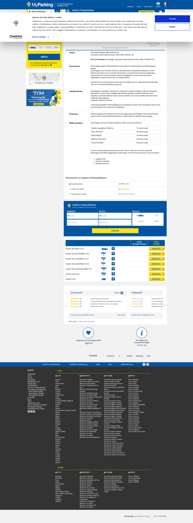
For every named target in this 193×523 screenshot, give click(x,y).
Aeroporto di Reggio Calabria (89, 422)
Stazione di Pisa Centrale (112, 420)
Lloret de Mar (59, 484)
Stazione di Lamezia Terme (112, 401)
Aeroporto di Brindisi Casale (89, 393)
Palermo (58, 422)
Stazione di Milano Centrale (112, 405)
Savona (57, 445)
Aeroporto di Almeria (86, 478)
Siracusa (58, 449)
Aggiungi (88, 343)
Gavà (57, 480)
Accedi (30, 378)
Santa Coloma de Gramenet (64, 493)
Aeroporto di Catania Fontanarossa (91, 397)
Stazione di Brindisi (110, 385)
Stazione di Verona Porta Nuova (114, 453)
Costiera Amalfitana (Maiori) (64, 401)
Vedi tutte (90, 321)
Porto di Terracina (134, 422)
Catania (57, 393)
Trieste (57, 456)
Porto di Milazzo (133, 399)
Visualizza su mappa (44, 82)
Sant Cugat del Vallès (62, 492)
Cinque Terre (59, 395)
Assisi (57, 385)
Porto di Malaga (133, 480)
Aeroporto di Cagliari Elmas (88, 395)
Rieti (56, 433)
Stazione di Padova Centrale (113, 418)
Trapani (57, 455)
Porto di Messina (133, 397)
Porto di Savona (133, 416)
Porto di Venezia (133, 430)
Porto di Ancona (133, 379)
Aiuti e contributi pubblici (37, 405)
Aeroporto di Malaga (86, 492)
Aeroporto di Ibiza (85, 486)
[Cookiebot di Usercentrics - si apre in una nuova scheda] (16, 25)
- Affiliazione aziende (35, 391)
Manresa (58, 490)
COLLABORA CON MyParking (78, 364)
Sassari (57, 443)
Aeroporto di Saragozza (87, 501)
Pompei (57, 428)
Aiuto (30, 376)
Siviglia (57, 497)
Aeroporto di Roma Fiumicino (89, 426)
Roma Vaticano (129, 194)
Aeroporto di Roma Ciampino (89, 424)
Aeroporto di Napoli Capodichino (90, 412)
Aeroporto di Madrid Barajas (89, 490)
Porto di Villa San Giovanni (136, 431)
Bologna (58, 389)
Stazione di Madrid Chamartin (113, 482)
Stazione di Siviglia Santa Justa (114, 488)
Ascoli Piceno (59, 383)
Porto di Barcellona (134, 478)
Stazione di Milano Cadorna (113, 403)
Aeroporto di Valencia (86, 507)
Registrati (31, 380)
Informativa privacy (35, 407)
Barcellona (58, 478)
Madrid (57, 486)
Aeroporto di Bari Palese (87, 383)
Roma (121, 194)
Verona (57, 460)
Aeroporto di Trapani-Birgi (88, 431)
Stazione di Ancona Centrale (113, 379)
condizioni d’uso (127, 364)
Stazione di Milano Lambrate (113, 407)
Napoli (57, 418)
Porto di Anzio (132, 381)
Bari (56, 387)
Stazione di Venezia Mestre (112, 451)
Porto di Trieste (133, 426)
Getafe (57, 482)
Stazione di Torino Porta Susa (113, 445)
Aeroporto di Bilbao (86, 482)
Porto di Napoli (133, 403)
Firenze (57, 405)
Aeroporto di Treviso (86, 433)
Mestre (57, 414)
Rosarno (58, 439)
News (98, 364)
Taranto (57, 451)
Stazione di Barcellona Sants (113, 478)
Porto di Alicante (133, 476)
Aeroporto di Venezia (86, 435)
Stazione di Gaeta (109, 395)
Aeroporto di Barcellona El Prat (89, 480)
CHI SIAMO (31, 397)
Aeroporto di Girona (86, 484)
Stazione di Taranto (110, 441)
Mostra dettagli (39, 25)
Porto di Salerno (133, 414)
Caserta (57, 391)
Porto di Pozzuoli (134, 410)
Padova (57, 420)
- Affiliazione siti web (35, 395)
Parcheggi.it (146, 516)
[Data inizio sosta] (83, 216)
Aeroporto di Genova (86, 403)
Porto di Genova (133, 395)
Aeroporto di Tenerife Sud (88, 505)
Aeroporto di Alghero (86, 379)
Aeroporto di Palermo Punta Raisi (90, 416)
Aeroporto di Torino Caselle (88, 430)
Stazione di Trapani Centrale (113, 447)
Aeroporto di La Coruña (87, 488)
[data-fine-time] (54, 38)
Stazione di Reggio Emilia (112, 426)
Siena (57, 447)
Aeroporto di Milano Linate (88, 407)
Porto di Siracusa (133, 418)
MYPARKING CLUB (33, 382)
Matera (57, 412)
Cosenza (58, 399)
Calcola (115, 230)
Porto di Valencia (133, 482)
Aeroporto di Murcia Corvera (89, 493)
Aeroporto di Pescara (86, 418)
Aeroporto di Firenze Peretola (89, 401)
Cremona (58, 403)
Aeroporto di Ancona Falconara (89, 381)
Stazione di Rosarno (110, 437)
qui (125, 18)
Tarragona (58, 499)
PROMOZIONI (32, 384)
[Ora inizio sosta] (84, 222)
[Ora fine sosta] (117, 222)
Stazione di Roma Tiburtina (112, 435)
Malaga (57, 488)
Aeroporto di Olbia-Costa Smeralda (91, 414)
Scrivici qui (142, 345)
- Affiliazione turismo (36, 393)
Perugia (57, 424)
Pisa (56, 426)
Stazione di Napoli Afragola (112, 414)
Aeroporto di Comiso (86, 399)
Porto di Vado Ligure (135, 428)
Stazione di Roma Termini (112, 433)
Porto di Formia (133, 393)
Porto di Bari (132, 383)
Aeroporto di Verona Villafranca (90, 437)
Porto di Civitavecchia (135, 391)
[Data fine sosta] (116, 216)
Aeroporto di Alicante (86, 476)
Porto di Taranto (133, 420)
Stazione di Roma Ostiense (112, 431)
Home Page (31, 374)
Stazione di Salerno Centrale (113, 439)
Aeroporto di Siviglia (86, 503)
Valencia (58, 501)
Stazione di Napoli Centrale (112, 416)
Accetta (172, 6)
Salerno (57, 441)
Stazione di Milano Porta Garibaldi (115, 408)
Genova (57, 408)
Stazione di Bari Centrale (112, 381)
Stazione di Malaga (110, 484)
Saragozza (58, 495)
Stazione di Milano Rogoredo (113, 412)
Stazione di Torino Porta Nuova (114, 443)
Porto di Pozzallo (133, 408)
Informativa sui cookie (36, 409)
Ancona (57, 379)
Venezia (57, 458)
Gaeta (57, 407)
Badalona (58, 476)
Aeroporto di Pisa (85, 420)
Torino (57, 453)
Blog (110, 364)
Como (57, 397)
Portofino (58, 430)
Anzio (57, 381)
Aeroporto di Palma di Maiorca (89, 495)
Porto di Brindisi (133, 385)
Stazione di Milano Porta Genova (114, 410)
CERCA (44, 57)
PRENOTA (158, 248)
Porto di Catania (133, 389)
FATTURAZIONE (32, 386)
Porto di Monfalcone (134, 401)
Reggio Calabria (60, 431)
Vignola (57, 462)
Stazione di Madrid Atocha (112, 480)
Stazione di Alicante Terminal (113, 476)
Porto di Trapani (133, 424)
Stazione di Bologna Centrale (113, 383)
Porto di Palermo (133, 407)
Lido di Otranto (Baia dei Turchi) (65, 410)
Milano (57, 416)
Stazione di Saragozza (111, 486)
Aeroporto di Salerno (86, 428)
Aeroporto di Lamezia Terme (88, 405)
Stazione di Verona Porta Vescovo (115, 455)
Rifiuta (172, 15)
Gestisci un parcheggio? (51, 364)
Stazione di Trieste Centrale (113, 449)
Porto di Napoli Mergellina (136, 405)
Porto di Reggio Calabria (136, 412)
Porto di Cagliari (133, 387)
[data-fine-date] (38, 38)
